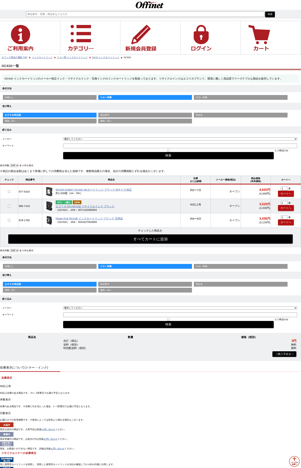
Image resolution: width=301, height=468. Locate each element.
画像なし (9, 97)
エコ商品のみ (281, 150)
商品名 (199, 115)
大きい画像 (201, 97)
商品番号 (104, 115)
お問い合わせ (48, 429)
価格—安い (10, 121)
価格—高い (106, 121)
